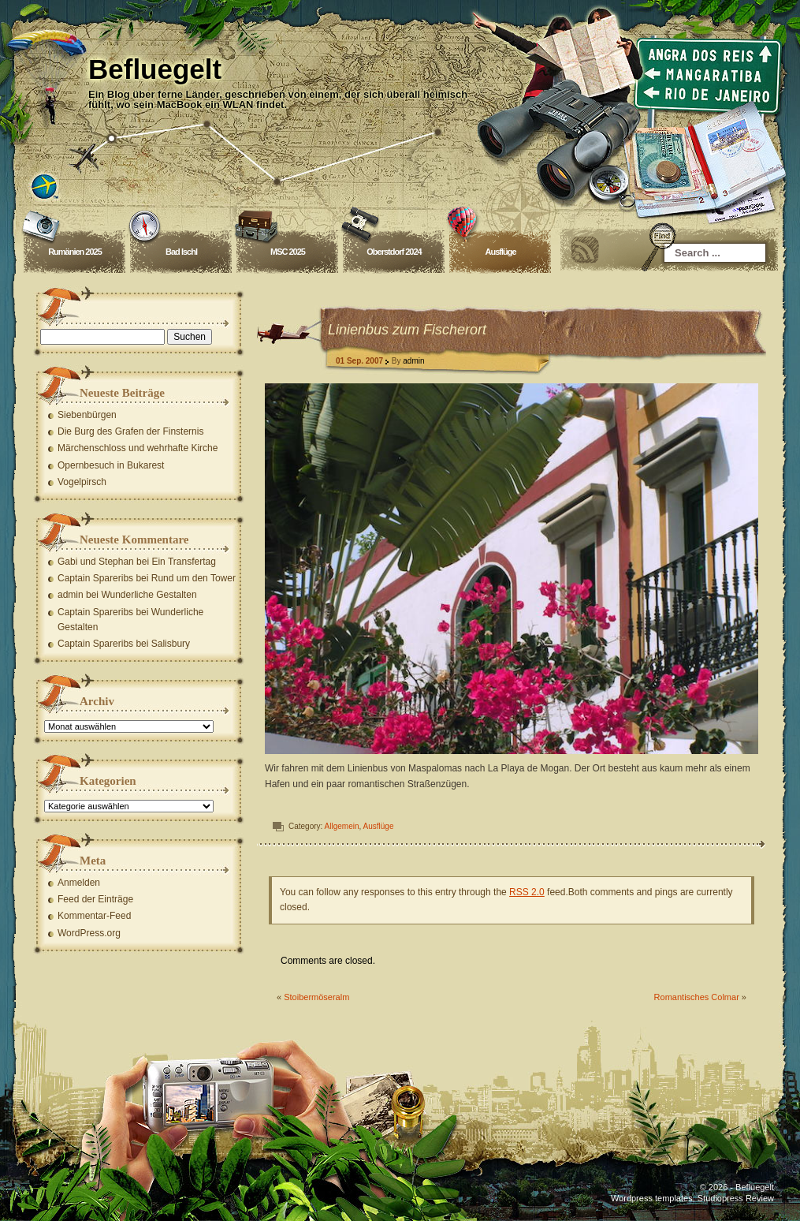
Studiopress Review (736, 1198)
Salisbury (170, 643)
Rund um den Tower (193, 578)
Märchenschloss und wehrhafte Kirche (138, 448)
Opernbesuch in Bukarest (111, 465)
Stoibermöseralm (317, 997)
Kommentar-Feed (95, 915)
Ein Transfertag (184, 561)
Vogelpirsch (82, 481)
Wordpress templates (652, 1198)
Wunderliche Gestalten (149, 594)
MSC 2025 (288, 251)
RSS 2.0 (527, 892)
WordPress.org (89, 933)
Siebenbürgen (87, 414)
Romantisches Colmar (696, 997)
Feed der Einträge (96, 899)
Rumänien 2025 (75, 251)
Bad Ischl (182, 251)
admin (414, 361)
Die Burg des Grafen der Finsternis (131, 431)
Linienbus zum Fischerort (408, 330)
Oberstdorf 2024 (394, 251)
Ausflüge (501, 251)
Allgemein (342, 826)
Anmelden (79, 882)
